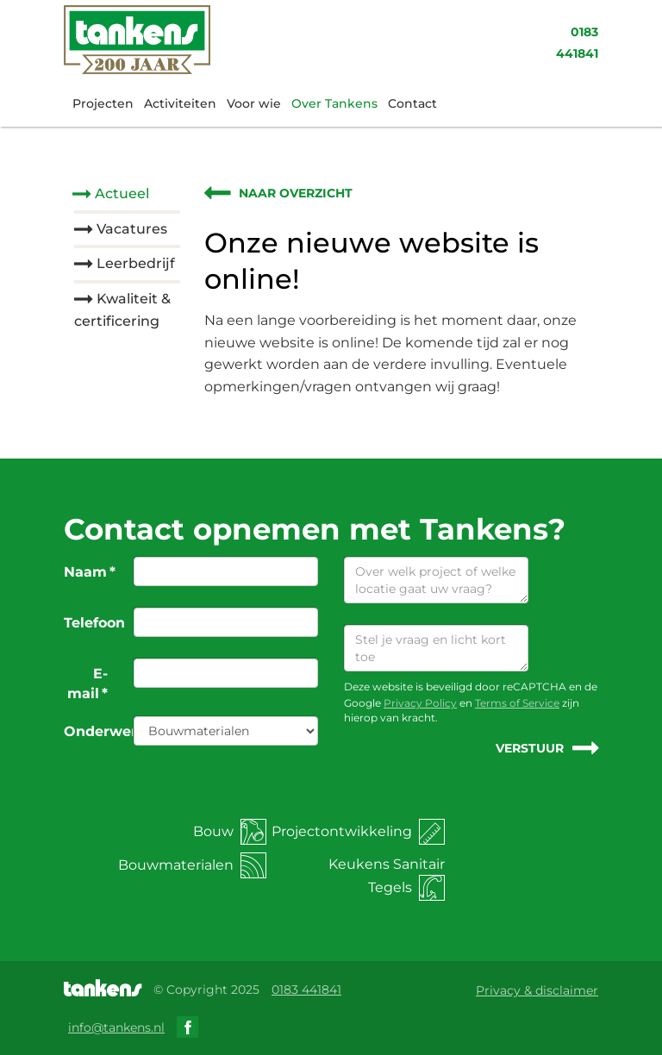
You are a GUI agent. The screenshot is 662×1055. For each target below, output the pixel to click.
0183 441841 (306, 989)
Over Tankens (334, 103)
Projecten (103, 103)
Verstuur (530, 748)
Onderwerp (92, 731)
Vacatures (132, 229)
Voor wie (254, 103)
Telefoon (92, 623)
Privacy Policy (420, 702)
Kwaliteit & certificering (122, 310)
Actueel (122, 193)
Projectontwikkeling (358, 831)
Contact (412, 103)
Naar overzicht (296, 193)
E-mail (87, 683)
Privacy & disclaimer (537, 990)
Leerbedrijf (136, 263)
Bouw (229, 831)
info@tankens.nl (116, 1027)
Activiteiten (180, 103)
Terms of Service (517, 702)
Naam (90, 572)
